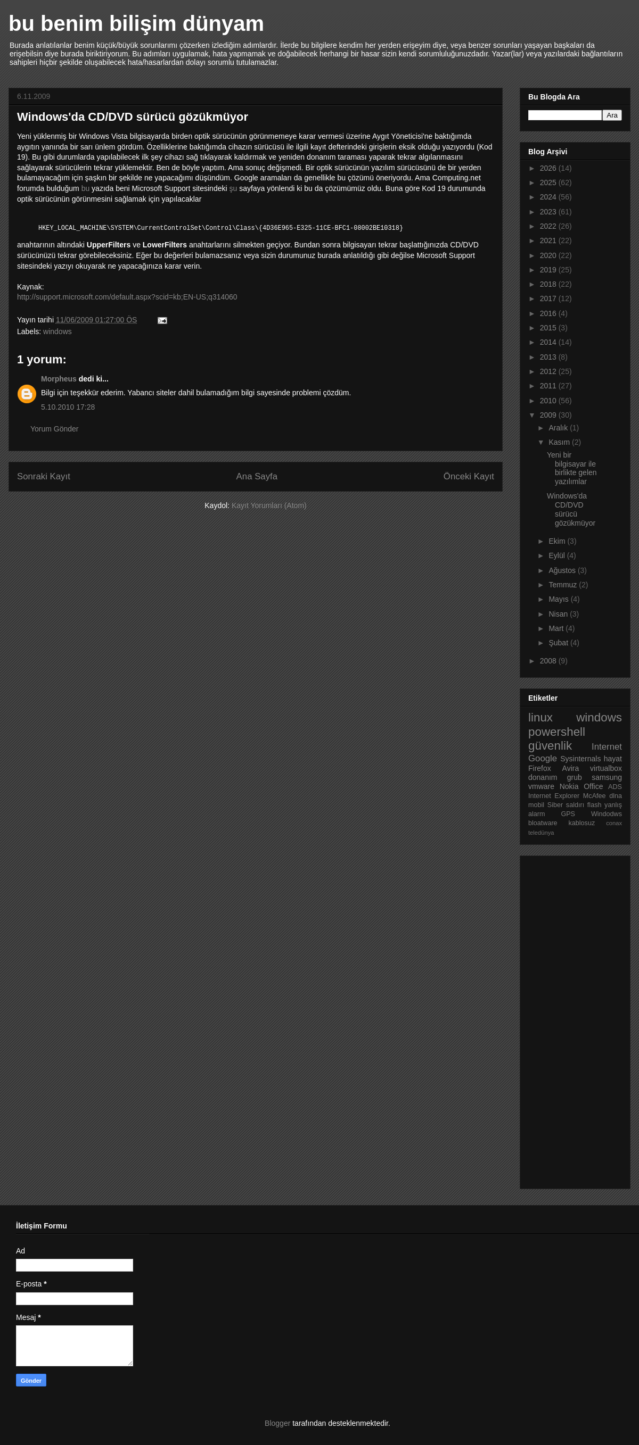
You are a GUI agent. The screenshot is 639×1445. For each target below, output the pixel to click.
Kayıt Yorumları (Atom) (269, 505)
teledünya (541, 832)
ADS (615, 787)
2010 (549, 400)
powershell (556, 731)
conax (614, 823)
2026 (549, 168)
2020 (549, 255)
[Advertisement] (570, 1019)
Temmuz (563, 584)
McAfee (594, 796)
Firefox (539, 768)
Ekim (557, 541)
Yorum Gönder (54, 429)
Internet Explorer (553, 796)
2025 (549, 182)
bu (85, 188)
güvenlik (550, 745)
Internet (607, 747)
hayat (613, 758)
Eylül (557, 555)
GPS (568, 814)
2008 (549, 661)
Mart (557, 628)
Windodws (606, 814)
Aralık (559, 427)
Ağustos (562, 570)
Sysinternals (580, 758)
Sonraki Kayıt (43, 476)
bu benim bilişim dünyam (136, 23)
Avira (570, 768)
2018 (549, 284)
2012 (549, 371)
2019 (549, 269)
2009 (549, 415)
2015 (549, 327)
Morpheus (59, 379)
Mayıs (559, 599)
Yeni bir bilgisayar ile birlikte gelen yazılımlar (572, 468)
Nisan (559, 614)
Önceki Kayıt (469, 476)
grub (574, 777)
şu (233, 188)
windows (57, 331)
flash (594, 805)
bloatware (543, 823)
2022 (549, 226)
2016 (549, 313)
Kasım (560, 442)
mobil (536, 805)
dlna (615, 796)
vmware (541, 786)
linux (540, 717)
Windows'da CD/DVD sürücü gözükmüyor (571, 509)
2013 (549, 357)
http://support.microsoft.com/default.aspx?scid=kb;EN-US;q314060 (127, 297)
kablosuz (582, 823)
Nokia (569, 786)
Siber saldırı (565, 805)
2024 (549, 197)
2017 (549, 298)
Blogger (277, 1423)
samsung (607, 777)
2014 (549, 342)
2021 (549, 240)
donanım (542, 777)
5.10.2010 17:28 (68, 407)
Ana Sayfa (256, 476)
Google (542, 758)
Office (593, 786)
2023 (549, 211)
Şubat (559, 642)
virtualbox (606, 768)
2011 (549, 385)
